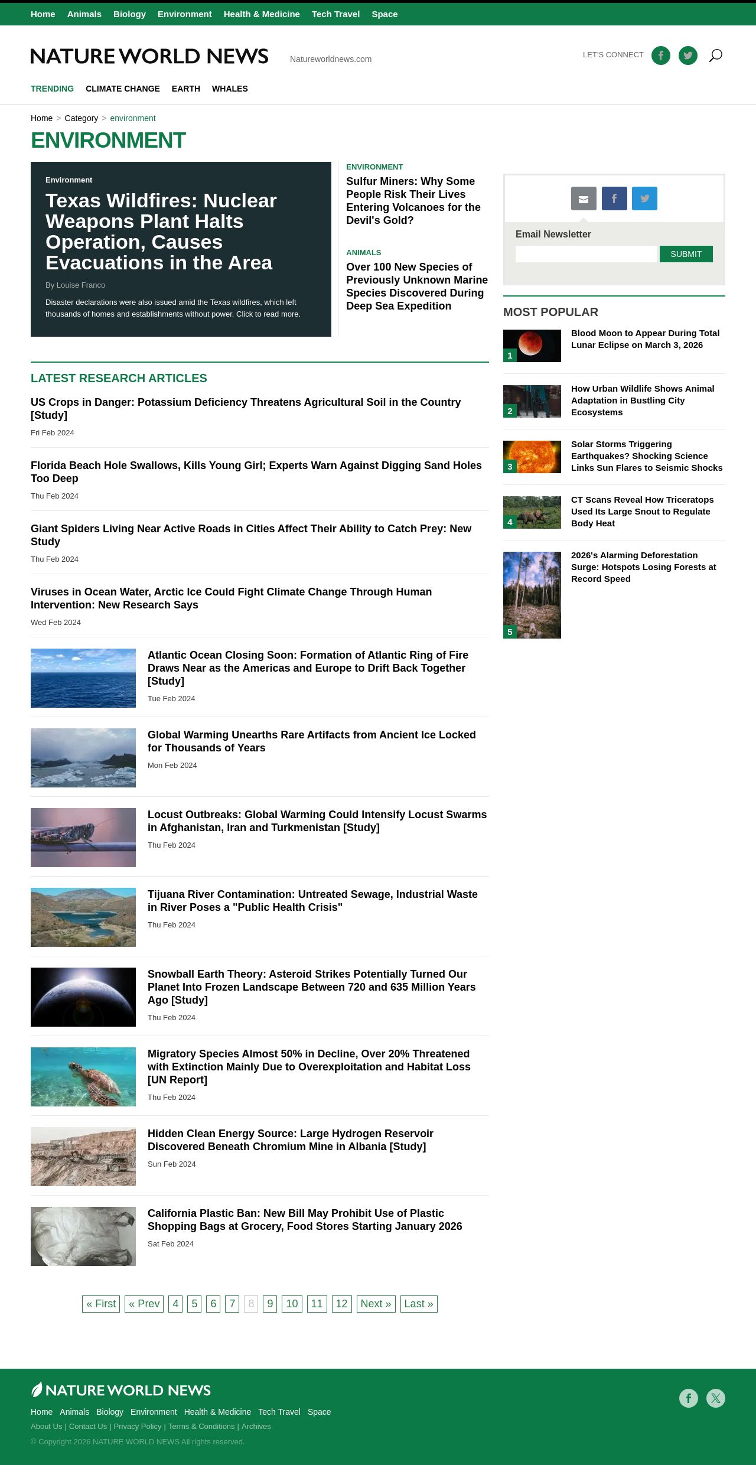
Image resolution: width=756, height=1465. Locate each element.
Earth (186, 88)
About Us (46, 1426)
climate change (123, 88)
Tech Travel (336, 14)
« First (101, 1304)
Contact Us (88, 1426)
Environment (185, 14)
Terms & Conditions (201, 1426)
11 (317, 1304)
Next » (376, 1304)
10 (292, 1304)
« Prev (144, 1304)
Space (384, 14)
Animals (84, 14)
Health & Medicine (262, 14)
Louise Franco (81, 285)
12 (342, 1304)
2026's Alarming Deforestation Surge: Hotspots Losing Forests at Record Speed (643, 567)
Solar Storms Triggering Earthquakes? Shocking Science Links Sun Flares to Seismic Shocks (647, 456)
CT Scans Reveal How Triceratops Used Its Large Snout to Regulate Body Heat (642, 511)
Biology (129, 14)
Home (43, 14)
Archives (256, 1426)
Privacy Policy (138, 1426)
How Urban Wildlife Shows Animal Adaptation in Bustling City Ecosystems (643, 400)
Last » (419, 1304)
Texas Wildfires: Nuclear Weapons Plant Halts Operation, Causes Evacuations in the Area (161, 231)
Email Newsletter (553, 234)
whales (230, 88)
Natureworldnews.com (201, 56)
